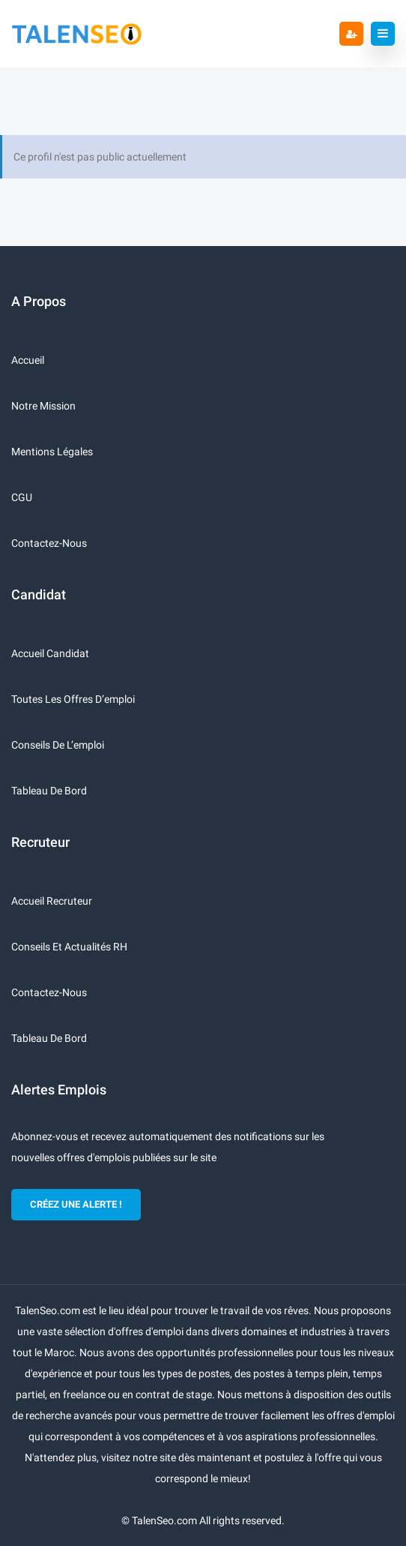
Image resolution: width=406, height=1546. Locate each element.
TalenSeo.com (164, 1520)
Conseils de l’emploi (57, 745)
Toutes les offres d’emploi (73, 699)
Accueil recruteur (51, 901)
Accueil (27, 360)
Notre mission (43, 406)
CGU (21, 497)
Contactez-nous (49, 543)
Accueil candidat (50, 653)
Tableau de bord (49, 791)
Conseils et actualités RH (69, 947)
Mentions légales (52, 452)
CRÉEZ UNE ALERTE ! (76, 1204)
